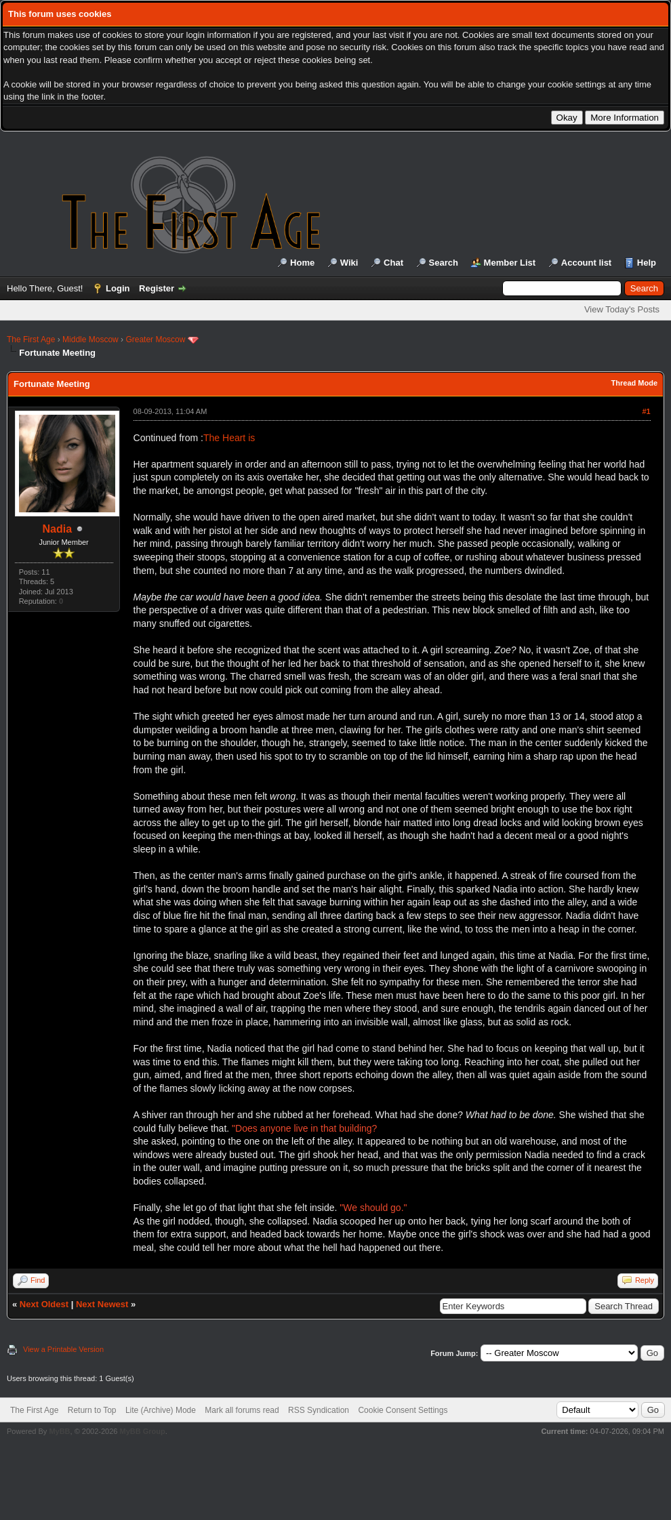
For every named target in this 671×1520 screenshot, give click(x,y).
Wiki (349, 263)
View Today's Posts (621, 309)
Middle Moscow (90, 339)
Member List (510, 263)
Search (443, 263)
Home (302, 263)
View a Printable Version (63, 1349)
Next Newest (102, 1304)
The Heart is (229, 437)
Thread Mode (634, 383)
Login (117, 288)
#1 (646, 411)
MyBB (59, 1431)
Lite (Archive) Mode (160, 1410)
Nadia (58, 529)
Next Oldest (44, 1304)
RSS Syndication (318, 1410)
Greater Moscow (155, 339)
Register (156, 288)
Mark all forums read (242, 1410)
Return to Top (92, 1410)
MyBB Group (142, 1431)
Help (646, 263)
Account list (586, 263)
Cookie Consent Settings (402, 1410)
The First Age (31, 339)
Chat (393, 263)
